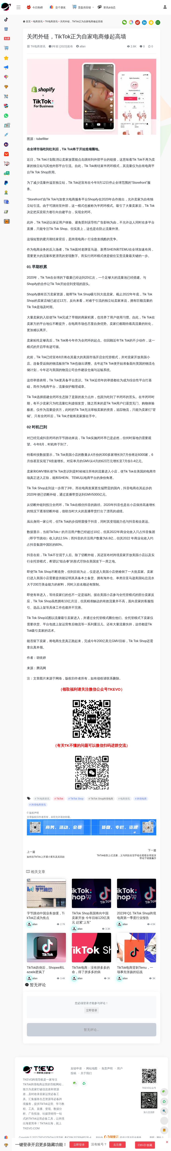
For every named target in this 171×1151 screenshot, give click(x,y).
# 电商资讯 (124, 798)
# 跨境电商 (141, 798)
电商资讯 (38, 21)
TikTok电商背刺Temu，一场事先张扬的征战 (135, 970)
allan (80, 46)
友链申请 (76, 1068)
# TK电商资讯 (42, 798)
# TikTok (59, 798)
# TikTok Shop (75, 798)
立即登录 (91, 1010)
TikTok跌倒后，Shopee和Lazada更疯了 (46, 970)
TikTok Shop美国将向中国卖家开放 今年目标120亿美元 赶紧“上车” (91, 918)
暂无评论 (38, 985)
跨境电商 (77, 239)
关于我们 (86, 1073)
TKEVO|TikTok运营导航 (51, 1137)
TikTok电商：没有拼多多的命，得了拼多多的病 (91, 970)
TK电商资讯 (51, 21)
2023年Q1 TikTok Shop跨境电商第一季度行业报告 (136, 916)
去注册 (117, 1144)
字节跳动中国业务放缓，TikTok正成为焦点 (45, 916)
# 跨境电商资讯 (37, 804)
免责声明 (107, 1068)
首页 (28, 21)
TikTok (53, 532)
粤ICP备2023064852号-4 (77, 1137)
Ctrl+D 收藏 (146, 1145)
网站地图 (91, 1068)
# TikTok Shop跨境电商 (101, 798)
